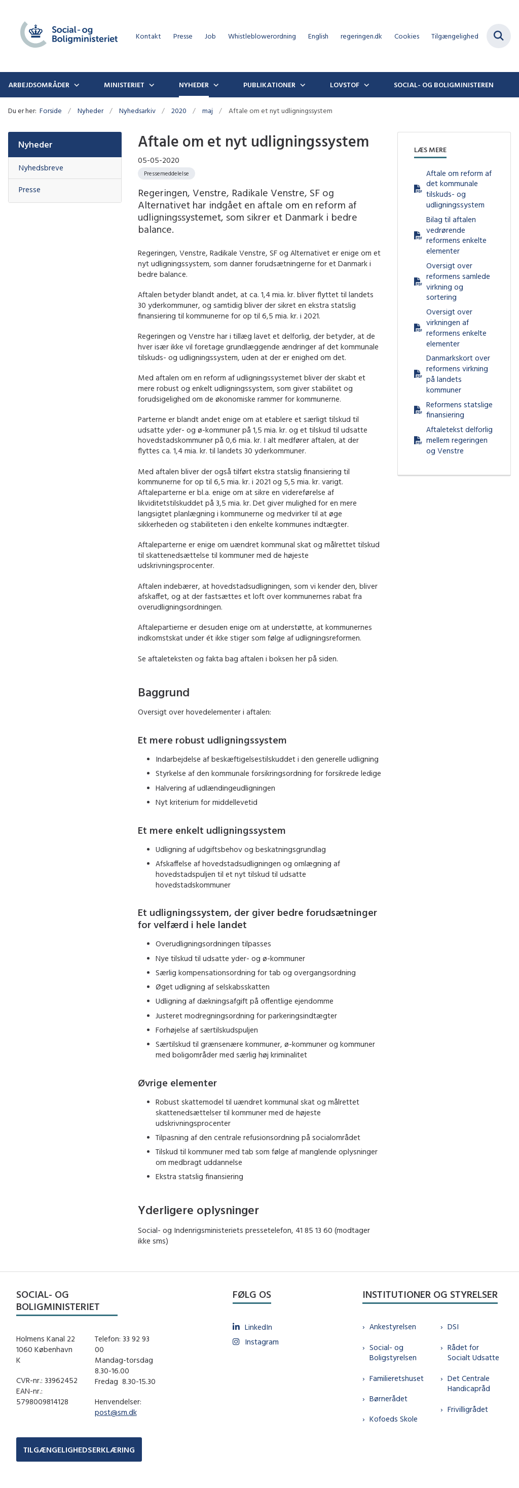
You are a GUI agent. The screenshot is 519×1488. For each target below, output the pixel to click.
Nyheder (194, 84)
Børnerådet (388, 1398)
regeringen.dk (361, 36)
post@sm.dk (116, 1412)
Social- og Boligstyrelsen (393, 1352)
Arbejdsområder (38, 84)
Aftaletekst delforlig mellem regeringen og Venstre (459, 439)
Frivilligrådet (468, 1409)
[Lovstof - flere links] (365, 85)
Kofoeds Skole (393, 1419)
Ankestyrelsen (392, 1326)
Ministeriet (124, 84)
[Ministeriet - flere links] (150, 85)
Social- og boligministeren (444, 84)
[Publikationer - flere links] (302, 85)
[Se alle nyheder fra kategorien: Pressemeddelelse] (166, 173)
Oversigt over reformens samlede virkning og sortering (458, 281)
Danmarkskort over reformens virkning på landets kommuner (458, 373)
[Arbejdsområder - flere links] (75, 85)
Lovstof (344, 84)
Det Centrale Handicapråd (469, 1383)
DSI (453, 1326)
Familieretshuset (396, 1378)
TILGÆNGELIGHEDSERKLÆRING (79, 1450)
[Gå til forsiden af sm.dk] (65, 36)
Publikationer (269, 84)
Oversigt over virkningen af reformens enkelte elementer (456, 327)
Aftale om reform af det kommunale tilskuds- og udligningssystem (459, 188)
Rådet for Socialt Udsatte (473, 1352)
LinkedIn (258, 1327)
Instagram (262, 1342)
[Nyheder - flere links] (215, 85)
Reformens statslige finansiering (459, 410)
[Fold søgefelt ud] (499, 36)
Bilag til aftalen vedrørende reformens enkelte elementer (456, 235)
